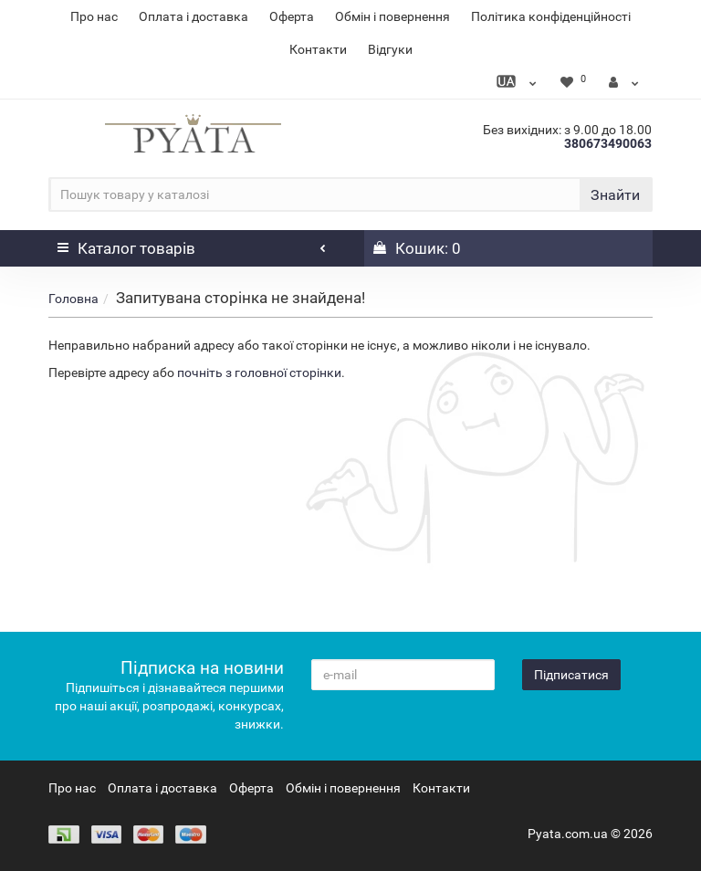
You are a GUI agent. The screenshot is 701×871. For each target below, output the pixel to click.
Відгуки (390, 49)
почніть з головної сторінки (259, 372)
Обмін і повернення (392, 16)
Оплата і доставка (193, 16)
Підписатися (571, 674)
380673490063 (608, 143)
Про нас (94, 16)
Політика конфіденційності (551, 16)
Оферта (291, 16)
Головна (73, 298)
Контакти (318, 49)
